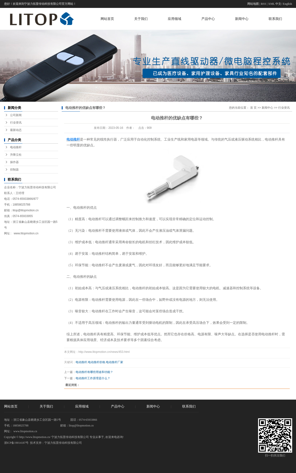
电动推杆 (16, 147)
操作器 (14, 162)
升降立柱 (16, 154)
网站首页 (107, 19)
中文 (278, 4)
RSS (263, 4)
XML (271, 4)
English (287, 4)
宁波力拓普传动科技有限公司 (63, 442)
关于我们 (141, 19)
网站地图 (253, 4)
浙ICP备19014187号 (16, 442)
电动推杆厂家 (114, 362)
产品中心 (208, 19)
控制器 (14, 169)
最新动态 (16, 130)
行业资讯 (16, 122)
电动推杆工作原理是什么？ (93, 378)
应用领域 (174, 19)
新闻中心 (241, 19)
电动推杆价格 (96, 362)
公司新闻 (16, 115)
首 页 (253, 107)
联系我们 (275, 19)
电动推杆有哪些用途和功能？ (94, 372)
